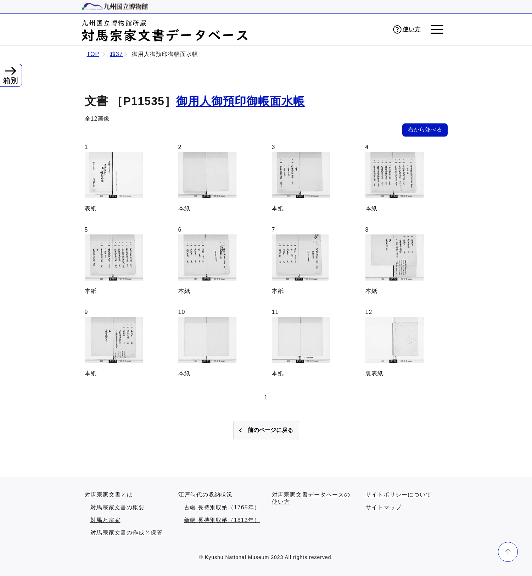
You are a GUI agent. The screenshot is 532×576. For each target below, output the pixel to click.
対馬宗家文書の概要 (117, 507)
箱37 (116, 54)
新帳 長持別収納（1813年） (222, 520)
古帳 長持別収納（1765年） (222, 507)
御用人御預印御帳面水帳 (240, 101)
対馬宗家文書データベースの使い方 (311, 498)
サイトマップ (383, 507)
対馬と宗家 (105, 520)
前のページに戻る (270, 430)
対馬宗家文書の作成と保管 (126, 533)
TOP (93, 54)
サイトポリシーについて (398, 495)
